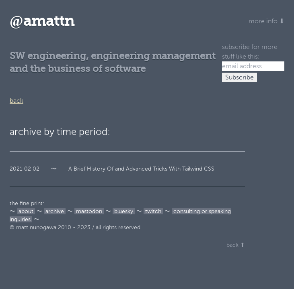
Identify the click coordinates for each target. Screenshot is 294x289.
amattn (42, 21)
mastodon (89, 211)
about (26, 211)
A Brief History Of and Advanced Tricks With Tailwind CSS (141, 169)
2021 (16, 169)
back (16, 100)
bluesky (123, 211)
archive (54, 211)
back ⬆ (235, 245)
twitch (153, 211)
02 (27, 169)
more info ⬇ (266, 21)
